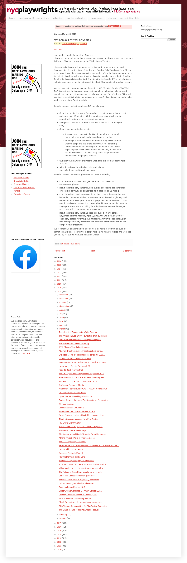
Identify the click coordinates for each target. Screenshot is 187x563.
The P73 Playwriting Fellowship (72, 442)
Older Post (127, 251)
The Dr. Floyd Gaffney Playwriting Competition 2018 (81, 374)
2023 (59, 272)
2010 (59, 549)
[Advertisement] (28, 42)
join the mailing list (76, 18)
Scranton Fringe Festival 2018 (72, 487)
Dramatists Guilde (21, 181)
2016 (59, 527)
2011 (59, 546)
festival (83, 43)
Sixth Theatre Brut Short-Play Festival (75, 498)
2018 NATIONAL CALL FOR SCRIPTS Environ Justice (82, 464)
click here (26, 353)
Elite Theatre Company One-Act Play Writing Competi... (83, 506)
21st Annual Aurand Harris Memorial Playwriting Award (82, 434)
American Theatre (21, 178)
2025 (59, 265)
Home (93, 251)
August (62, 310)
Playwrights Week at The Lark (72, 457)
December (64, 295)
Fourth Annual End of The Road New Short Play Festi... (83, 377)
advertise (57, 18)
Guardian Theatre (21, 184)
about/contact (96, 18)
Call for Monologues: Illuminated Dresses (76, 483)
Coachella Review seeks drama (72, 393)
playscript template (129, 18)
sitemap (112, 18)
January (63, 518)
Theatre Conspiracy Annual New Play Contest (78, 419)
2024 (59, 269)
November (64, 298)
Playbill (17, 191)
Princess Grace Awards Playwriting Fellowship (79, 479)
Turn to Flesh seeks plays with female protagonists (81, 426)
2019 (59, 288)
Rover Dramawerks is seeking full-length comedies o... (82, 415)
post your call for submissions (34, 18)
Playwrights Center (22, 194)
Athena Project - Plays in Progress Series (77, 438)
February (63, 514)
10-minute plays (70, 43)
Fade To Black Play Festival (71, 370)
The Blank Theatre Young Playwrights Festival (78, 510)
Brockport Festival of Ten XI (71, 453)
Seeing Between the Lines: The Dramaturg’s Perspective (83, 400)
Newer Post (60, 251)
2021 (59, 280)
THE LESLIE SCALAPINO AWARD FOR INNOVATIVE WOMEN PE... (89, 445)
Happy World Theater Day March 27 (74, 366)
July (61, 314)
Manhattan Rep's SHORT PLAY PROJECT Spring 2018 (83, 389)
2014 (59, 534)
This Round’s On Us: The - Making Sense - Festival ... (82, 468)
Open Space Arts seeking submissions (75, 396)
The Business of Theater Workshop (74, 343)
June (61, 317)
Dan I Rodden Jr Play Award (71, 449)
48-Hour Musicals (66, 404)
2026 (59, 261)
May (61, 321)
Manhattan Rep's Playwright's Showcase (76, 461)
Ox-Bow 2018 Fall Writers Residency (75, 358)
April (61, 325)
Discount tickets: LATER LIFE (71, 408)
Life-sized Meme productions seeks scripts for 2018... (82, 355)
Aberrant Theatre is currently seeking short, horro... (81, 351)
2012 (59, 542)
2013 (59, 538)
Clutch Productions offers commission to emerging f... (82, 502)
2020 (59, 284)
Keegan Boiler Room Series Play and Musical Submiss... (83, 362)
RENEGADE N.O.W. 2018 (70, 423)
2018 (59, 291)
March (62, 329)
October (63, 302)
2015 (59, 530)
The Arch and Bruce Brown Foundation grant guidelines (83, 336)
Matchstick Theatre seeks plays (72, 430)
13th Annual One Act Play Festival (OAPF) (77, 411)
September (64, 306)
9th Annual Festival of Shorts (71, 385)
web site (58, 49)
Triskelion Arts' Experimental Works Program (78, 332)
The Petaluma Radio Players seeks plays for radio (80, 472)
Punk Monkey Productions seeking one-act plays (80, 339)
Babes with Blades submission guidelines (76, 476)
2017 (59, 523)
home (12, 18)
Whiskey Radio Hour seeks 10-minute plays (78, 495)
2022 (59, 276)
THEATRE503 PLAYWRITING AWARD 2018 (78, 381)
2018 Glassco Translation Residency (74, 347)
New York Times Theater (24, 187)
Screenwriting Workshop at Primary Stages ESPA (80, 491)
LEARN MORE (114, 26)
